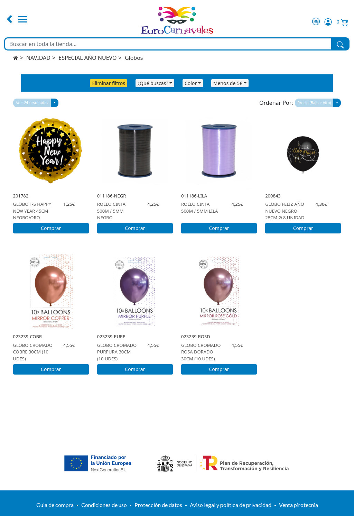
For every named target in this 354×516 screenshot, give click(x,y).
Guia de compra (55, 504)
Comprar (51, 228)
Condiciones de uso (104, 504)
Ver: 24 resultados (32, 102)
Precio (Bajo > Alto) (314, 102)
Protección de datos (158, 504)
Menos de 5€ (227, 83)
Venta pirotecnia (298, 504)
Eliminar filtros (108, 83)
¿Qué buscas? (153, 83)
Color (191, 83)
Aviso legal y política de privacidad (230, 504)
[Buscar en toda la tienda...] (168, 43)
